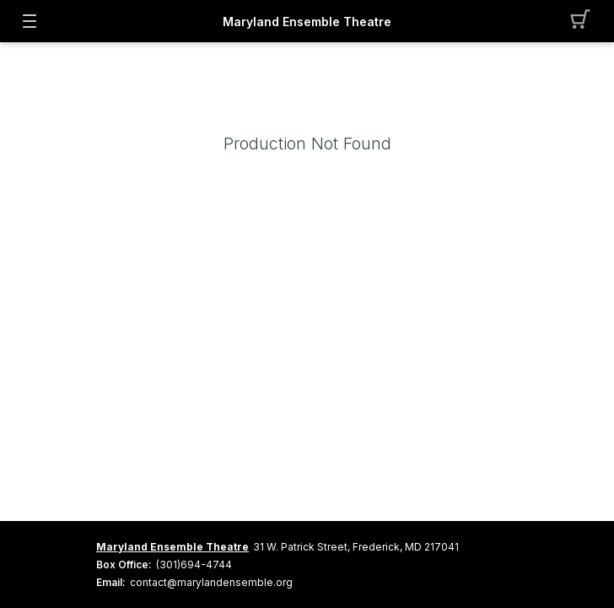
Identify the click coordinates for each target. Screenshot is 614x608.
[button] (584, 21)
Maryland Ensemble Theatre (307, 21)
